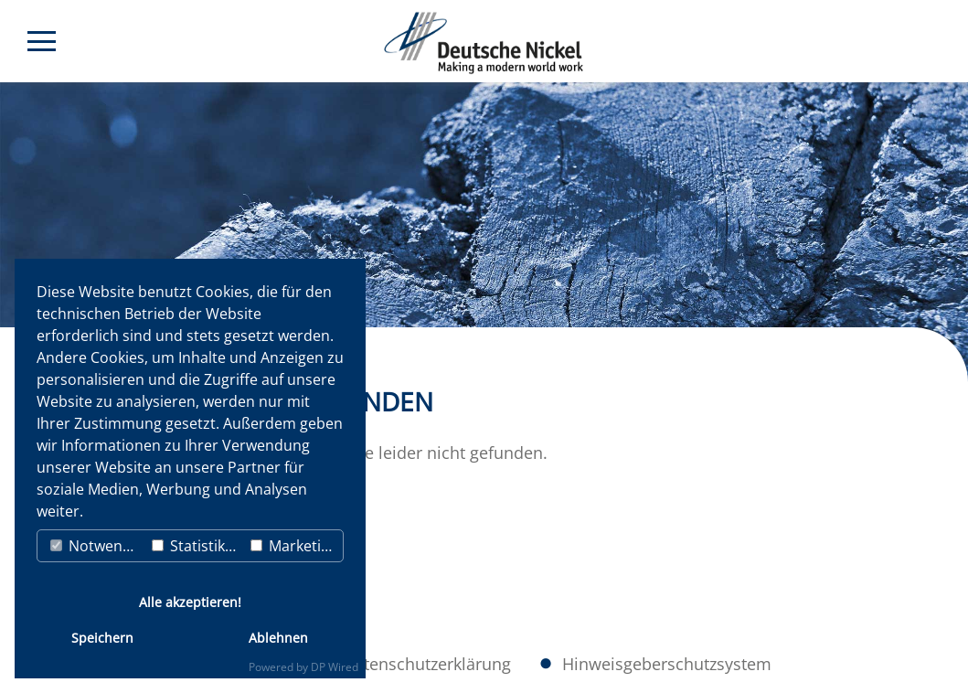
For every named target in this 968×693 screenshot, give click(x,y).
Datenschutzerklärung (427, 664)
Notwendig (97, 546)
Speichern (102, 637)
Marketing (294, 546)
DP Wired (334, 667)
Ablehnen (278, 637)
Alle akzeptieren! (190, 602)
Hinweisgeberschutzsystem (666, 664)
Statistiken (197, 546)
